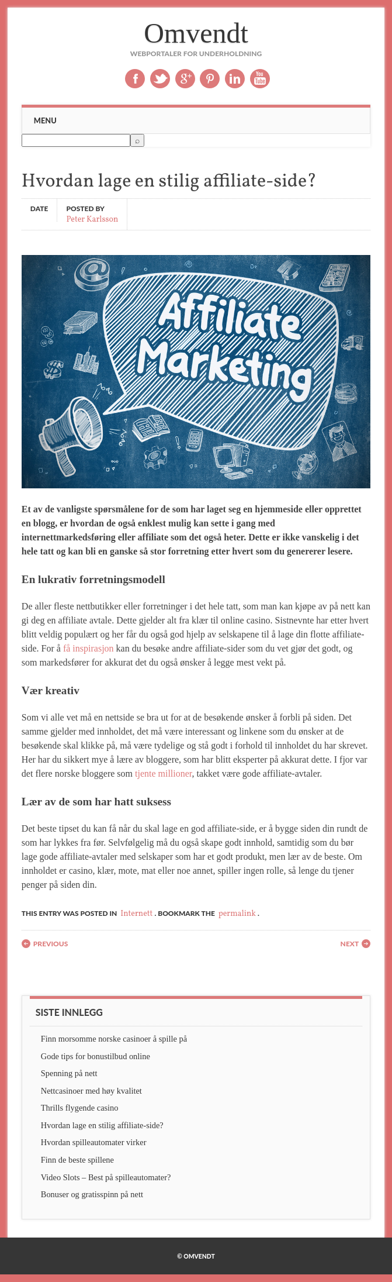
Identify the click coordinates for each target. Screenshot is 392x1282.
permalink (237, 913)
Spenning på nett (69, 1073)
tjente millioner (163, 773)
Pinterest (210, 78)
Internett (136, 913)
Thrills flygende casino (80, 1107)
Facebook (135, 78)
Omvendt (196, 33)
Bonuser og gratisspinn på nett (92, 1194)
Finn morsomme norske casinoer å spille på (114, 1038)
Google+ (185, 78)
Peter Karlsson (92, 219)
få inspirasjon (88, 648)
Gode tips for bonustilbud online (95, 1056)
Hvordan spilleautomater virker (94, 1142)
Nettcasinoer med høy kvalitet (91, 1090)
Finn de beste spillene (77, 1159)
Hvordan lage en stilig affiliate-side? (102, 1125)
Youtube (260, 78)
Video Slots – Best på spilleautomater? (106, 1177)
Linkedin (235, 78)
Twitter (160, 78)
